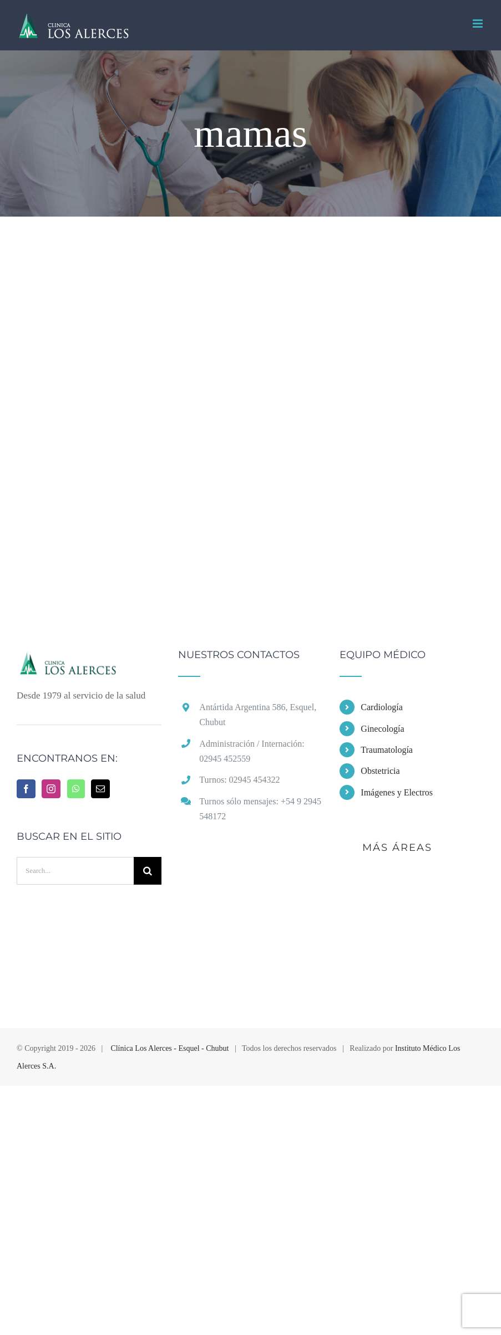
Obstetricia (380, 771)
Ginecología (382, 728)
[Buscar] (147, 871)
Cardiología (382, 707)
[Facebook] (26, 788)
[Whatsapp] (76, 788)
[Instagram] (51, 788)
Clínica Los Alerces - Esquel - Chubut (169, 1048)
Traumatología (387, 749)
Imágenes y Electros (397, 792)
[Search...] (75, 871)
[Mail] (100, 788)
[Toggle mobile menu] (478, 23)
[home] (89, 660)
